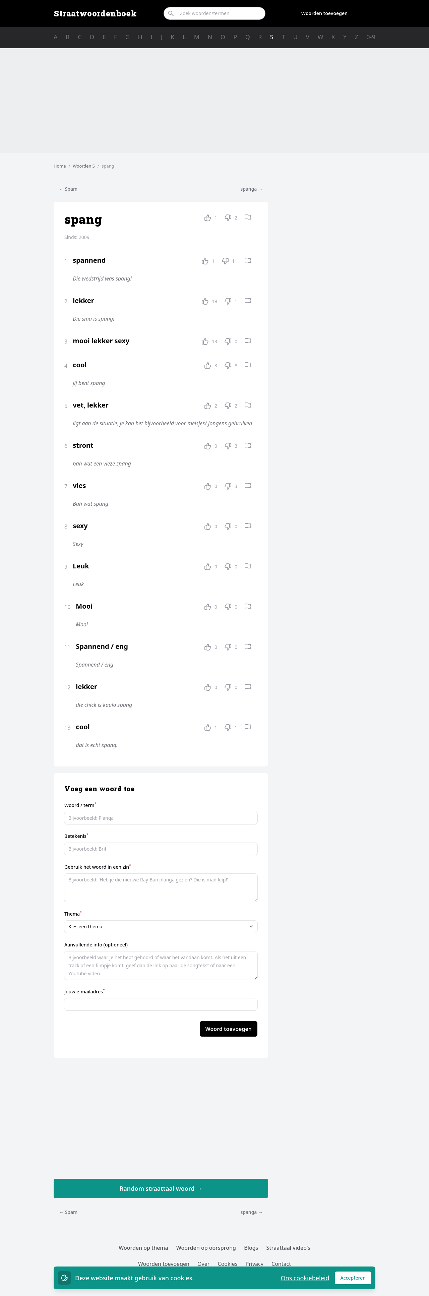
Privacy (254, 1264)
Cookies (228, 1264)
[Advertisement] (214, 100)
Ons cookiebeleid (305, 1278)
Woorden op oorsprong (206, 1247)
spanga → (251, 189)
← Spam (68, 189)
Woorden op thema (143, 1247)
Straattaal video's (288, 1247)
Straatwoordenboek (95, 13)
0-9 (370, 37)
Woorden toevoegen (324, 13)
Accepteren (356, 1279)
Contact (281, 1264)
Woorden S (84, 166)
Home (60, 166)
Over (203, 1264)
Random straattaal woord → (161, 1188)
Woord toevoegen (228, 1029)
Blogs (251, 1247)
